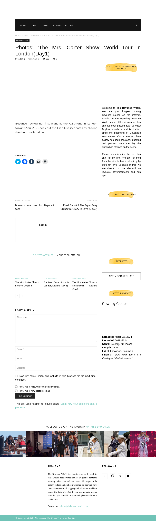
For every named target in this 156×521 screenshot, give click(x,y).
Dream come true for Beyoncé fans (34, 207)
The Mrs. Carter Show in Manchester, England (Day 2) (84, 285)
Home (23, 25)
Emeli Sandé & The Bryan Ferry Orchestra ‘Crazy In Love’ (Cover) (79, 207)
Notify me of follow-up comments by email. (39, 386)
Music (46, 25)
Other (110, 3)
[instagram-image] (13, 444)
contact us (52, 499)
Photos (57, 25)
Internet (70, 25)
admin (21, 58)
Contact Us (97, 3)
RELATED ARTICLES (43, 255)
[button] (137, 25)
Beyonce (35, 25)
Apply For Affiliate (121, 276)
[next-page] (23, 296)
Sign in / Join (82, 3)
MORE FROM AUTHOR (68, 255)
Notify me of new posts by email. (34, 391)
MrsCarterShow (31, 35)
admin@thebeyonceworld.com (74, 506)
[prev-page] (17, 296)
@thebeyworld (98, 426)
